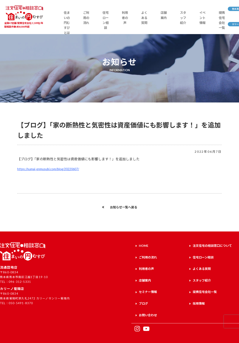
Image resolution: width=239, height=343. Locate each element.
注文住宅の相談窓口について (212, 245)
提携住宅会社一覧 (193, 25)
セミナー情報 (148, 285)
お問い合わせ (148, 305)
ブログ (143, 295)
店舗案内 (144, 21)
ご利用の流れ (80, 23)
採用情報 (199, 295)
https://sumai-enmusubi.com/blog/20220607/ (51, 169)
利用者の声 (112, 23)
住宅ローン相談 (96, 25)
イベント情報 (177, 23)
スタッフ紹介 (160, 23)
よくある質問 (128, 23)
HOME (143, 245)
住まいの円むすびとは (63, 25)
